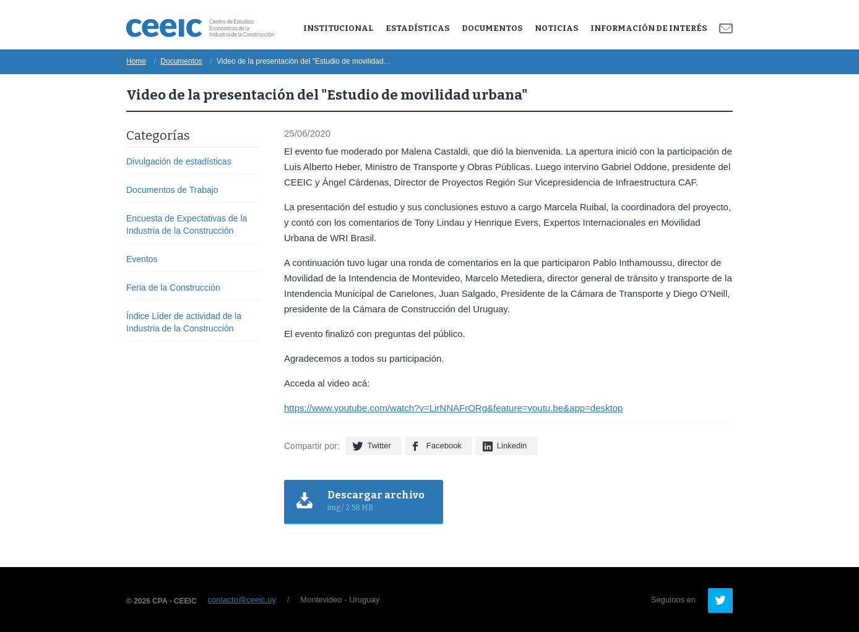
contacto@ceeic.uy (242, 599)
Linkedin (512, 445)
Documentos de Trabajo (172, 190)
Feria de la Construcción (173, 288)
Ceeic (200, 28)
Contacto (726, 28)
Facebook (444, 445)
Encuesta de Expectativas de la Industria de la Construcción (186, 224)
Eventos (142, 259)
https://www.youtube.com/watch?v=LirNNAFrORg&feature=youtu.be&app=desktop (453, 408)
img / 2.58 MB (376, 500)
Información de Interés (648, 28)
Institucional (338, 28)
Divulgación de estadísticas (178, 161)
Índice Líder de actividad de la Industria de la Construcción (183, 322)
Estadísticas (417, 28)
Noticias (556, 28)
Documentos (492, 28)
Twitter (379, 445)
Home (136, 61)
